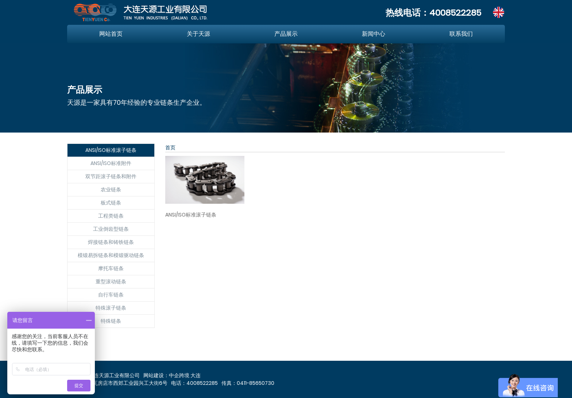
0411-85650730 (255, 383)
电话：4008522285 (194, 383)
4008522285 (455, 13)
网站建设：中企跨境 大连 (172, 375)
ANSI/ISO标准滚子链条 (190, 214)
